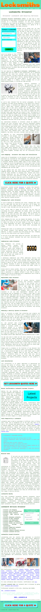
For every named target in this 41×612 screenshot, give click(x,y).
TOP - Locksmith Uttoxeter (8, 590)
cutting (18, 81)
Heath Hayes (30, 579)
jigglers (37, 424)
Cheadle (21, 569)
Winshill (11, 572)
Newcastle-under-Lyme (19, 573)
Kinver (10, 578)
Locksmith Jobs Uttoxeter (12, 585)
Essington (9, 573)
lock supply (4, 476)
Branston (25, 575)
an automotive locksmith (29, 86)
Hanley (10, 576)
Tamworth (15, 578)
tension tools (5, 431)
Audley (37, 575)
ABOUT (28, 8)
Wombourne (21, 578)
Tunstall (22, 576)
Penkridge (23, 572)
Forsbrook (21, 570)
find (6, 496)
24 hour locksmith (34, 466)
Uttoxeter (21, 187)
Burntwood (11, 575)
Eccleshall (30, 572)
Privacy (39, 601)
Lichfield (28, 578)
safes (14, 109)
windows (11, 81)
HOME (21, 8)
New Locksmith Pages (8, 601)
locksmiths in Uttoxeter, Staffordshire (25, 71)
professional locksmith (10, 55)
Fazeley (27, 569)
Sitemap (2, 601)
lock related (23, 72)
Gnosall (19, 575)
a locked (12, 77)
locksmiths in (35, 83)
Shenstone (36, 570)
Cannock (3, 579)
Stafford (3, 573)
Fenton (8, 579)
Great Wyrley (20, 579)
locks (6, 109)
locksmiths (15, 569)
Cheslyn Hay (35, 576)
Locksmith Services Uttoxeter (13, 507)
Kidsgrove (9, 570)
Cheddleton (16, 576)
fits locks (24, 110)
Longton (32, 569)
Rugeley (29, 576)
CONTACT (31, 8)
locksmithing (24, 98)
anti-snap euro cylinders (27, 459)
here (36, 581)
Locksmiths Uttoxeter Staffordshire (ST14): (13, 18)
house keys (29, 34)
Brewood (37, 572)
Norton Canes (35, 578)
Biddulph (13, 579)
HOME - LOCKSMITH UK (20, 597)
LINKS (24, 8)
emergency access (33, 77)
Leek (15, 570)
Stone (2, 570)
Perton (31, 575)
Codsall (37, 569)
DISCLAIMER (37, 8)
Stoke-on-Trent (30, 573)
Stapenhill (4, 578)
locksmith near (11, 392)
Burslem (17, 572)
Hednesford (29, 570)
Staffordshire (8, 569)
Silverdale (4, 572)
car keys (37, 28)
